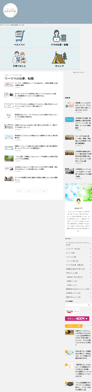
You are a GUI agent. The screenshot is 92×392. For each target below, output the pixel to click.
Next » (43, 188)
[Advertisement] (78, 54)
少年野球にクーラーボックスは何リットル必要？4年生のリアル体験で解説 (83, 132)
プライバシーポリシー (35, 390)
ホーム (46, 22)
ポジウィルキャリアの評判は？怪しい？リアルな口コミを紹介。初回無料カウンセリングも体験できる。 (41, 68)
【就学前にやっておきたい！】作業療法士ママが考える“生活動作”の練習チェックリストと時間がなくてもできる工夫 (83, 322)
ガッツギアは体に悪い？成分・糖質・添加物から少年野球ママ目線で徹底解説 (83, 103)
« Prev (20, 188)
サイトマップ (59, 390)
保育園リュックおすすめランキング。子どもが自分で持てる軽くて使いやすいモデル (83, 75)
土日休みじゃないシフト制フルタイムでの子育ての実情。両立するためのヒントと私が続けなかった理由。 (41, 162)
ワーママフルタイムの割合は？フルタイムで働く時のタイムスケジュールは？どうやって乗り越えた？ (41, 81)
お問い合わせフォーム (48, 390)
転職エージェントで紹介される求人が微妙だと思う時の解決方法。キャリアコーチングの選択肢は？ (41, 134)
